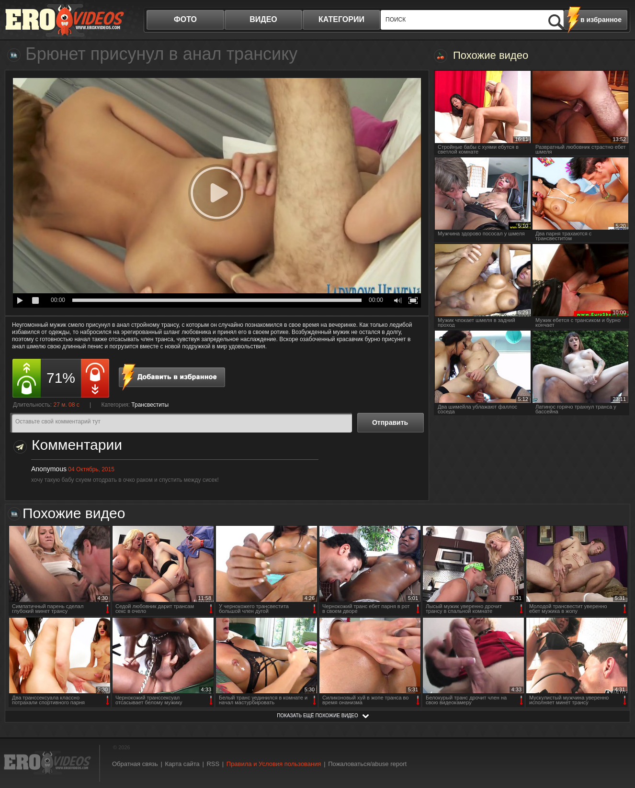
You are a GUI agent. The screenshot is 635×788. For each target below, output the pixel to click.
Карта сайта (182, 763)
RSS (212, 763)
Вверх (616, 739)
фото (185, 19)
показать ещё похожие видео (317, 715)
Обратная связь (135, 763)
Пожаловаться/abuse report (367, 763)
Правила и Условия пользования (274, 763)
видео (263, 19)
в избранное (601, 19)
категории (341, 19)
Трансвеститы (150, 404)
